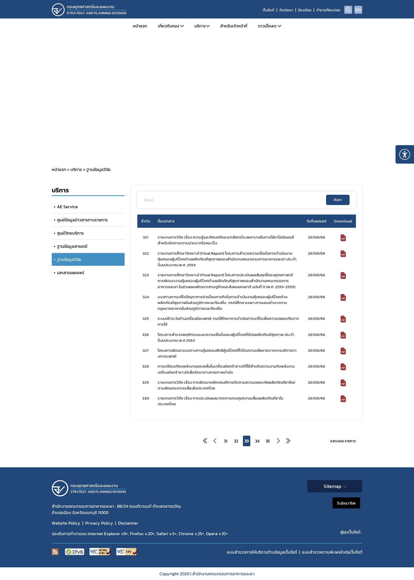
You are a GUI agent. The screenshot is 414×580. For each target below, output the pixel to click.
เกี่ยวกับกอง (168, 26)
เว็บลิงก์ (268, 10)
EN (358, 10)
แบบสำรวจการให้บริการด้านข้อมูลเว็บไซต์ (262, 552)
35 (268, 441)
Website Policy (66, 523)
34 (257, 441)
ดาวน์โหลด (267, 26)
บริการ (200, 26)
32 (236, 441)
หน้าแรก (140, 26)
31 (225, 441)
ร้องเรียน (304, 10)
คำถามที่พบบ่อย (328, 10)
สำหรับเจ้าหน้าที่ (233, 26)
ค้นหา (338, 200)
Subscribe (346, 503)
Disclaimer (128, 523)
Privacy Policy (99, 523)
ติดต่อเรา (286, 10)
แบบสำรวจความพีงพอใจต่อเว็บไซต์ (332, 552)
